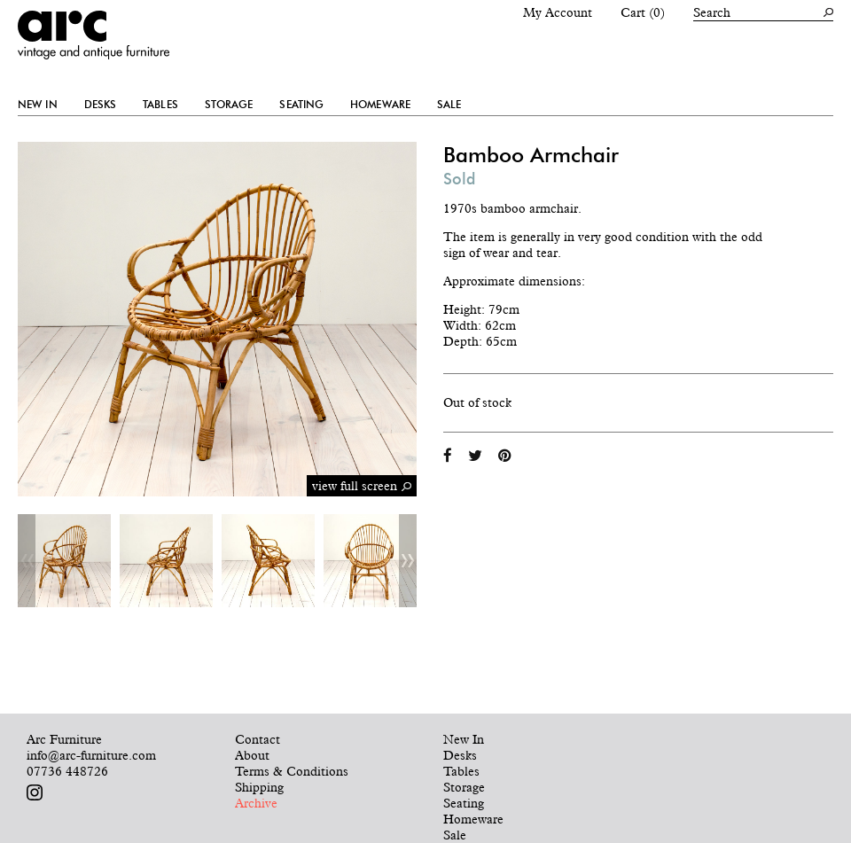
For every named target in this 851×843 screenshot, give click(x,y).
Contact (257, 739)
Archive (256, 803)
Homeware (380, 104)
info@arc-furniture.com (91, 755)
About (252, 755)
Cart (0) (643, 12)
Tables (160, 104)
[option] (64, 560)
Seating (301, 104)
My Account (557, 12)
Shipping (259, 787)
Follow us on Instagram (35, 792)
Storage (229, 104)
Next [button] (408, 560)
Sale (449, 104)
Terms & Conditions (291, 771)
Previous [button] (26, 560)
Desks (100, 104)
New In (38, 104)
